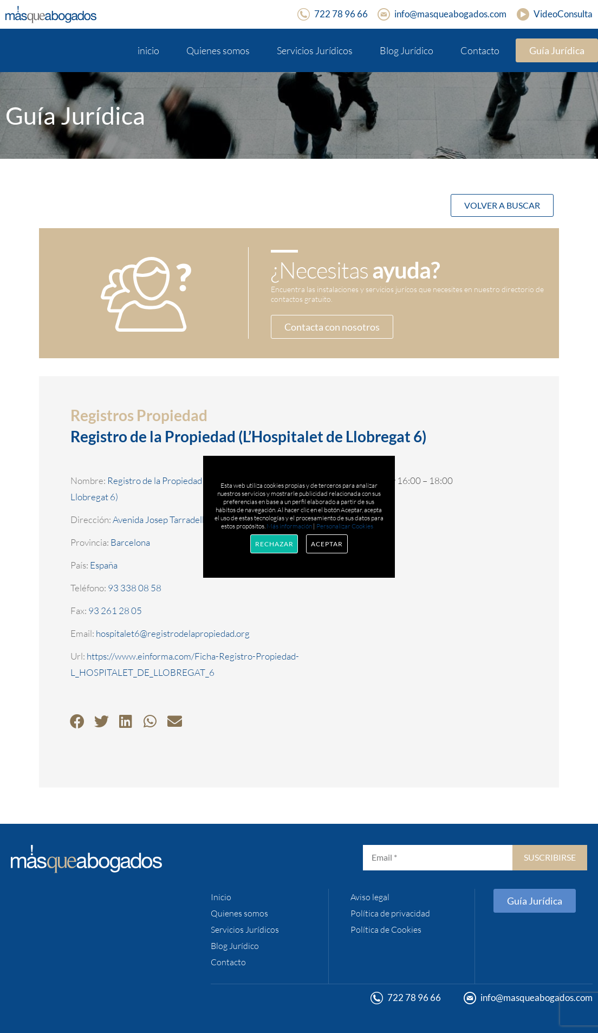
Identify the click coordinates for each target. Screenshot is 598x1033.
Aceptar (326, 544)
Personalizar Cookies (344, 526)
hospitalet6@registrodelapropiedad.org (173, 633)
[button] (77, 721)
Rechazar (274, 544)
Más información (289, 526)
